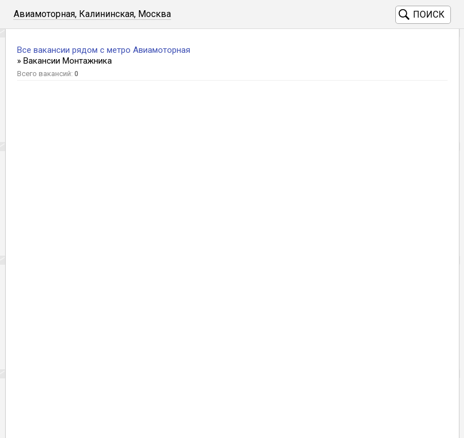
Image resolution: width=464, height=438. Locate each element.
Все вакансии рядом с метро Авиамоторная (103, 50)
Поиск (429, 14)
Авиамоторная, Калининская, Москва (92, 14)
